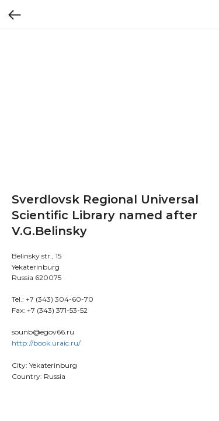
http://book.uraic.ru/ (46, 343)
